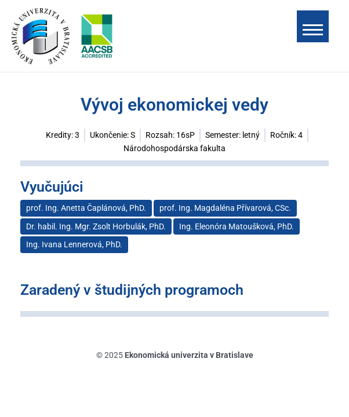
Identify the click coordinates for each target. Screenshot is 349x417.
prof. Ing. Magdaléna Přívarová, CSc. (225, 208)
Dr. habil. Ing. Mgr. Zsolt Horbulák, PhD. (96, 226)
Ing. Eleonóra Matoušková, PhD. (236, 226)
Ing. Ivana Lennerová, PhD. (74, 244)
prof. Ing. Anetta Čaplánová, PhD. (86, 208)
